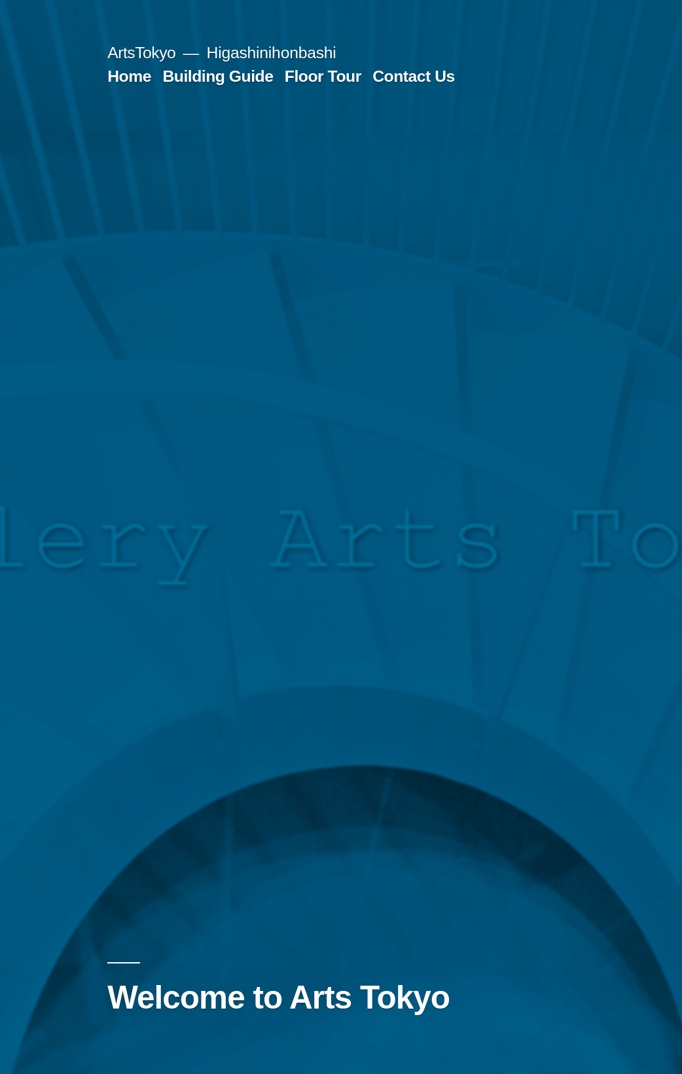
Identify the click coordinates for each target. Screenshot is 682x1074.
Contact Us (413, 76)
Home (129, 76)
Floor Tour (323, 76)
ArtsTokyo (141, 52)
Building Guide (217, 76)
